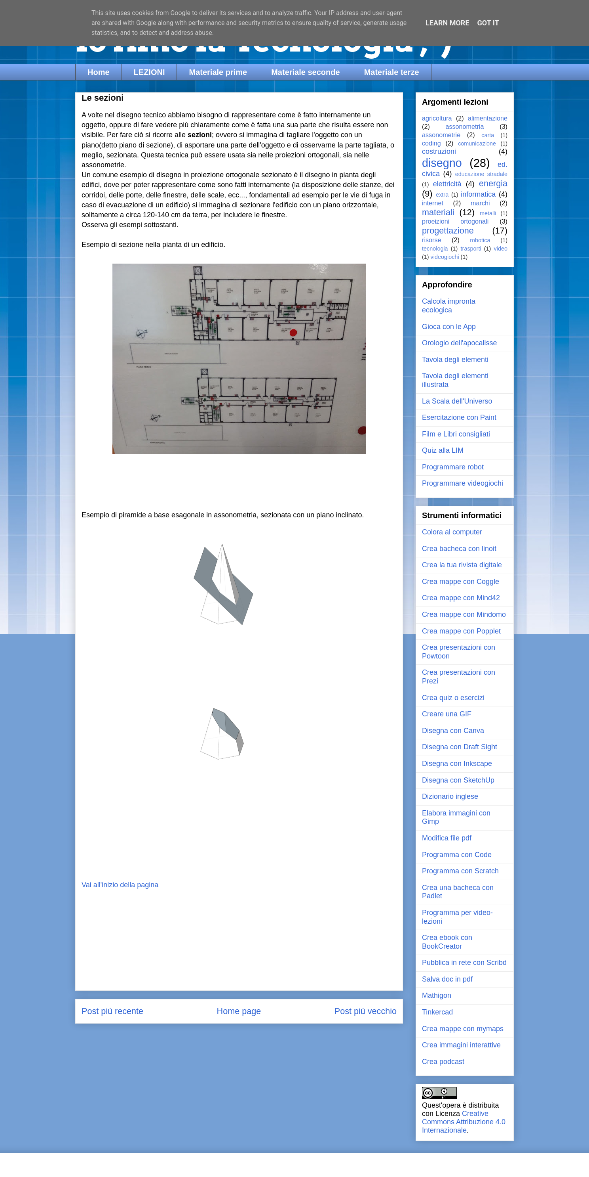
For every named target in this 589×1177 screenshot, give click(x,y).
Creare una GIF (446, 714)
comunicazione (477, 143)
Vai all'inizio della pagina (120, 885)
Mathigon (436, 995)
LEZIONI (149, 72)
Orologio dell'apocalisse (459, 343)
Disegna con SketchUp (458, 780)
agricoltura (437, 118)
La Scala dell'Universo (457, 401)
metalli (488, 213)
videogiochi (445, 257)
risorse (431, 239)
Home (98, 72)
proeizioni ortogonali (455, 221)
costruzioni (439, 151)
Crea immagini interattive (461, 1045)
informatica (478, 194)
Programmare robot (453, 467)
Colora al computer (452, 532)
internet (432, 203)
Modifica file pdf (446, 838)
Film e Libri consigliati (456, 434)
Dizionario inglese (450, 796)
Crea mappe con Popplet (461, 631)
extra (442, 194)
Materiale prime (218, 72)
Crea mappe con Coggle (460, 582)
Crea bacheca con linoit (459, 549)
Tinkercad (437, 1012)
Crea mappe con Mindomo (464, 614)
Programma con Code (457, 855)
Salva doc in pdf (447, 979)
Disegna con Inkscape (457, 763)
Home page (239, 1011)
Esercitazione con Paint (459, 417)
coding (431, 143)
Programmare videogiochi (462, 483)
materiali (438, 212)
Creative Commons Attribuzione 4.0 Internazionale (463, 1122)
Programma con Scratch (460, 871)
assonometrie (441, 134)
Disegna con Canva (453, 731)
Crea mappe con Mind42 (461, 598)
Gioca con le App (449, 327)
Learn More (447, 23)
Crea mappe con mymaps (463, 1029)
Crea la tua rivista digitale (462, 565)
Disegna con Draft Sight (459, 747)
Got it (488, 23)
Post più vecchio (365, 1011)
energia (493, 183)
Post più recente (112, 1011)
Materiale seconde (305, 72)
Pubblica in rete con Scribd (464, 962)
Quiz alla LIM (443, 450)
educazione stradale (481, 174)
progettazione (448, 230)
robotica (480, 240)
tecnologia (435, 248)
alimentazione (487, 118)
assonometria (464, 126)
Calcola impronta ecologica (448, 305)
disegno (442, 163)
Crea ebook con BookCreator (447, 942)
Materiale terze (391, 72)
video (500, 248)
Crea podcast (443, 1062)
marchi (480, 203)
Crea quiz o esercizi (453, 698)
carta (487, 135)
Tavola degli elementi (455, 360)
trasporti (471, 248)
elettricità (447, 184)
